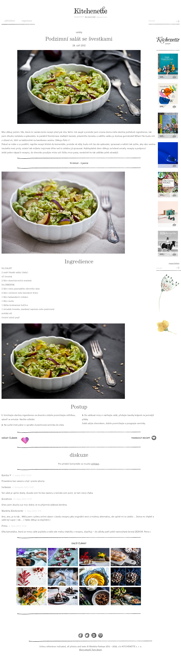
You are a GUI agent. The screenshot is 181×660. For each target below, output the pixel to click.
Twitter (87, 635)
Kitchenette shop (167, 42)
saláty (79, 32)
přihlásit (95, 463)
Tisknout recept (140, 437)
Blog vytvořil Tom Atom (90, 649)
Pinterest (100, 635)
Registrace (27, 20)
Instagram (93, 635)
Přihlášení (10, 20)
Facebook (80, 635)
